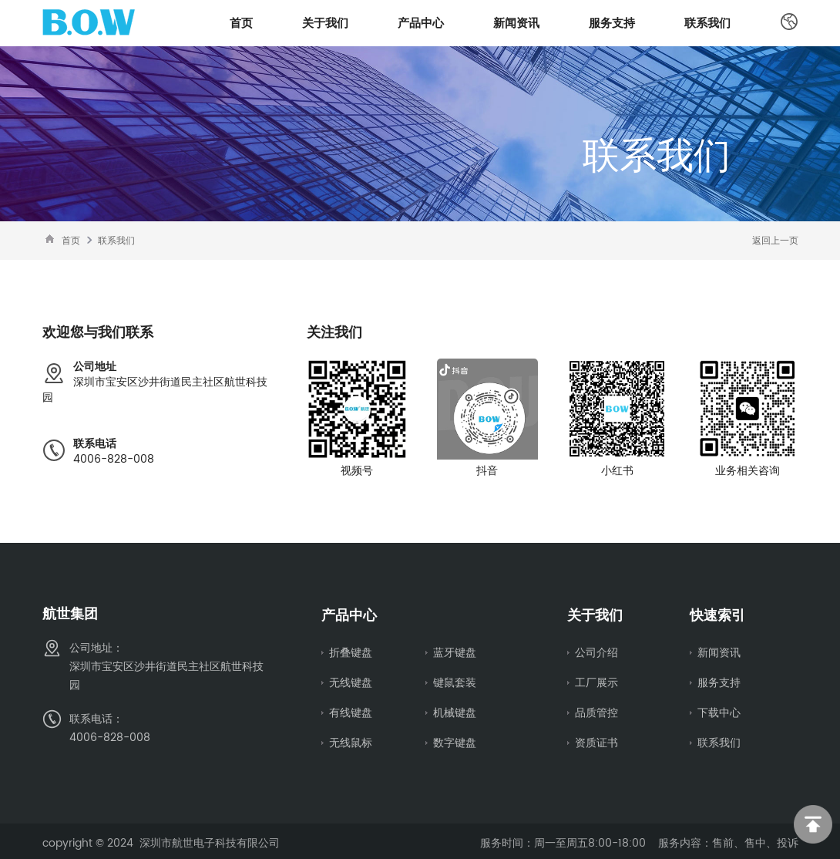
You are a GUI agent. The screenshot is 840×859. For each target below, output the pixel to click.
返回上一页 (775, 240)
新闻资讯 (516, 23)
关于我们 (325, 23)
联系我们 (707, 23)
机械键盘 (454, 711)
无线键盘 (350, 681)
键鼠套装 (454, 681)
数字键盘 (454, 740)
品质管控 (596, 711)
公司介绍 (596, 652)
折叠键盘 (350, 652)
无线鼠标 (350, 740)
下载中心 (719, 711)
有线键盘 (350, 711)
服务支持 (612, 23)
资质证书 (596, 740)
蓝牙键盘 (454, 652)
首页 (241, 23)
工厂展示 (596, 681)
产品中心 (421, 23)
